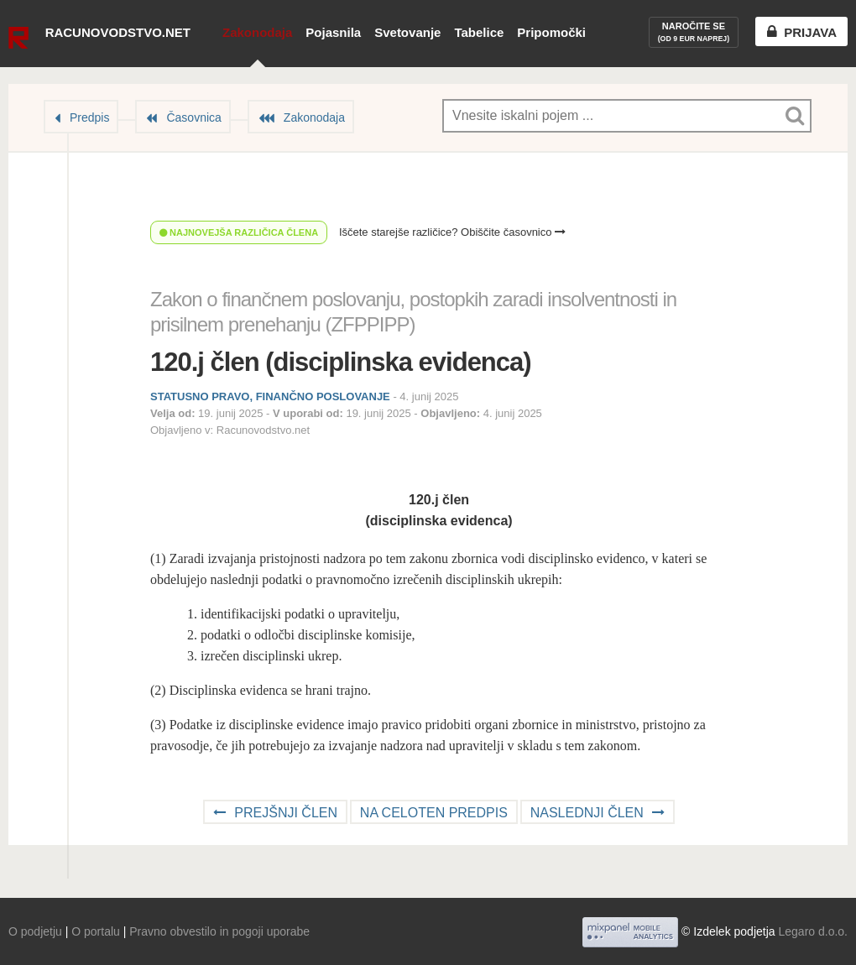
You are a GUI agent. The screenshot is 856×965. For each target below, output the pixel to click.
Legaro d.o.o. (813, 931)
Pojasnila (333, 32)
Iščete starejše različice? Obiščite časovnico (452, 232)
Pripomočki (551, 32)
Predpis (89, 117)
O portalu (95, 931)
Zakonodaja (257, 32)
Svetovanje (407, 32)
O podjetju (35, 931)
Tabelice (479, 32)
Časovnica (193, 117)
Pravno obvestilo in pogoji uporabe (219, 931)
